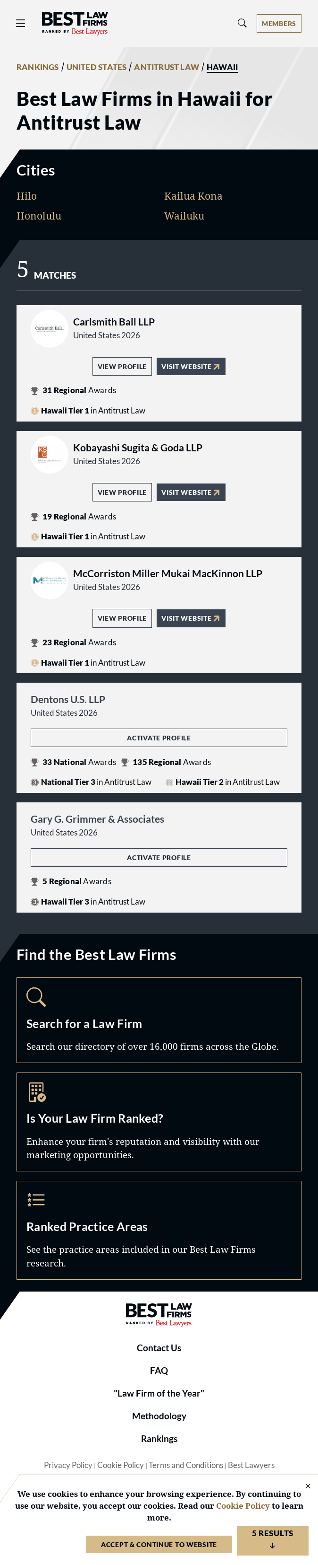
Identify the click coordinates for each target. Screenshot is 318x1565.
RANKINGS (38, 67)
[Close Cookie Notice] (302, 1486)
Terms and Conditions (186, 1465)
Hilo (27, 195)
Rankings (159, 1438)
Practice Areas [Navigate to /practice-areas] (159, 1230)
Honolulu (39, 215)
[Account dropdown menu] (279, 23)
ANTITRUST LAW (166, 67)
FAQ (159, 1370)
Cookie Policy (120, 1465)
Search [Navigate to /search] (159, 1020)
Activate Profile (159, 738)
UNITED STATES (97, 67)
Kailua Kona (193, 195)
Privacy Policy (68, 1465)
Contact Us (159, 1348)
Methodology (159, 1416)
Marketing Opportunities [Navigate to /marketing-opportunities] (159, 1122)
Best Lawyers (251, 1465)
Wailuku (184, 215)
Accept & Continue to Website (159, 1544)
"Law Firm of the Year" (159, 1393)
